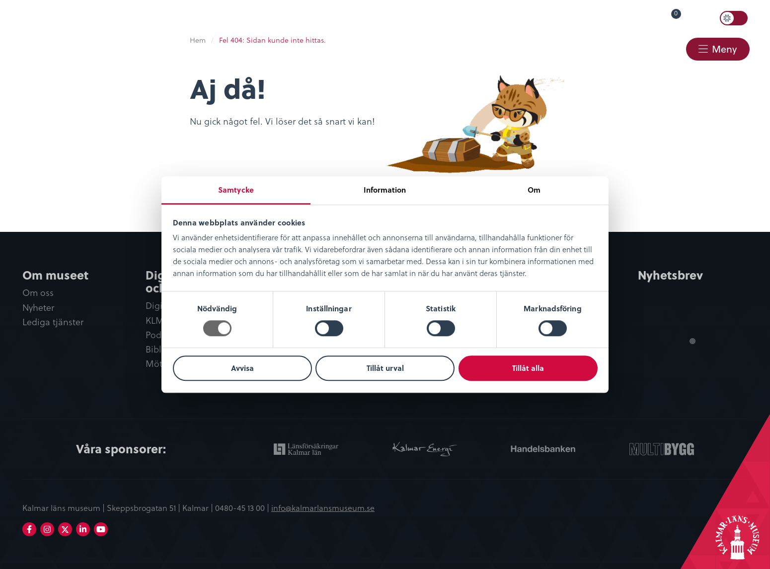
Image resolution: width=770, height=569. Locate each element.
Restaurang (509, 48)
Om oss (38, 293)
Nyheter (38, 308)
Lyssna (606, 18)
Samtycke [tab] (236, 189)
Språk (558, 18)
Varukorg (661, 15)
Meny (724, 49)
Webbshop (587, 48)
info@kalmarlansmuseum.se (323, 507)
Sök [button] (703, 18)
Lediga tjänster (52, 322)
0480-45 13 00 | (243, 507)
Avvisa (242, 367)
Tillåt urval (385, 367)
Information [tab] (385, 189)
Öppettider (506, 18)
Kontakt (655, 48)
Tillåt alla (528, 367)
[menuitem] (500, 18)
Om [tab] (534, 189)
